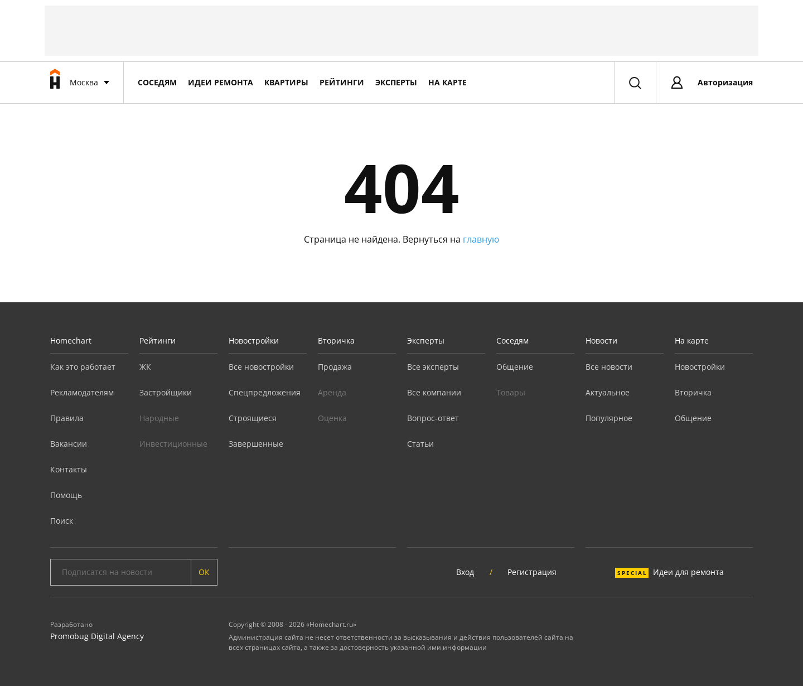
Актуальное (608, 392)
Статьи (420, 443)
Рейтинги (342, 82)
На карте (447, 82)
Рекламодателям (82, 392)
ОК (204, 572)
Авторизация (725, 82)
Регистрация (532, 572)
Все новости (609, 366)
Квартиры (286, 82)
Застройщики (165, 392)
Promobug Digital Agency (97, 636)
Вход (465, 572)
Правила (67, 418)
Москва (84, 82)
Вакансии (68, 443)
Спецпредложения (265, 392)
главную (481, 239)
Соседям (157, 82)
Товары (510, 392)
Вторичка (336, 340)
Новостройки (254, 340)
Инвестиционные (173, 443)
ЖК (145, 366)
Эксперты (396, 82)
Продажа (335, 366)
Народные (159, 418)
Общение (514, 366)
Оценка (332, 418)
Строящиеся (253, 418)
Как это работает (82, 366)
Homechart (70, 340)
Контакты (68, 469)
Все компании (434, 392)
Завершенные (256, 443)
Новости (601, 340)
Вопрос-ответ (433, 418)
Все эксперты (433, 366)
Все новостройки (261, 366)
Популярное (609, 418)
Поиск (61, 520)
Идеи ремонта (220, 82)
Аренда (332, 392)
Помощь (66, 495)
